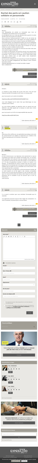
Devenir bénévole (19, 423)
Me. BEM (11, 376)
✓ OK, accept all (16, 461)
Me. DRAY (11, 386)
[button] (4, 236)
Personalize (24, 461)
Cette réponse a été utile (29, 120)
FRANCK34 (7, 84)
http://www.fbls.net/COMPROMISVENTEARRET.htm (15, 99)
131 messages (33, 83)
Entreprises (8, 9)
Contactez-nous (28, 457)
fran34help (23, 18)
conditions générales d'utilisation (21, 306)
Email (4, 277)
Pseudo (4, 265)
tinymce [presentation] (32, 259)
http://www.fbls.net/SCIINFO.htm (10, 115)
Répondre (32, 73)
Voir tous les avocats (7, 398)
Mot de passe (6, 288)
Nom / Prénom (7, 270)
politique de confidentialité (13, 307)
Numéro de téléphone (9, 293)
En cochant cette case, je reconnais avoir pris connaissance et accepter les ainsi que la (20, 306)
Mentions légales (10, 456)
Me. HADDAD (12, 366)
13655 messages (33, 126)
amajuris (7, 127)
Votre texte (5, 234)
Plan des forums (28, 456)
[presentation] (4, 236)
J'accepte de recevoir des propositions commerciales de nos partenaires (19, 302)
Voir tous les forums (7, 440)
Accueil (2, 9)
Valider (29, 312)
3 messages (34, 25)
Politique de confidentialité (10, 457)
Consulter (19, 355)
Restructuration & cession (17, 9)
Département (6, 282)
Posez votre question (29, 76)
